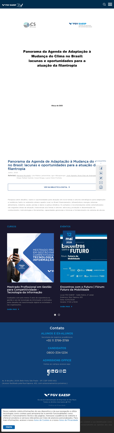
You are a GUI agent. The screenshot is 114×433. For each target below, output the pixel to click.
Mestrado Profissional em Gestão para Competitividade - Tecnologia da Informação (29, 290)
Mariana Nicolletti (24, 175)
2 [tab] (59, 315)
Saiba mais (12, 309)
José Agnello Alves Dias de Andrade (81, 175)
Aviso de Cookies (41, 420)
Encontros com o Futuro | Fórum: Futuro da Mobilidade (82, 288)
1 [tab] (55, 315)
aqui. (69, 364)
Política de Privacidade (57, 405)
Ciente (9, 427)
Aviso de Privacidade (68, 420)
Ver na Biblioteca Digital (55, 187)
